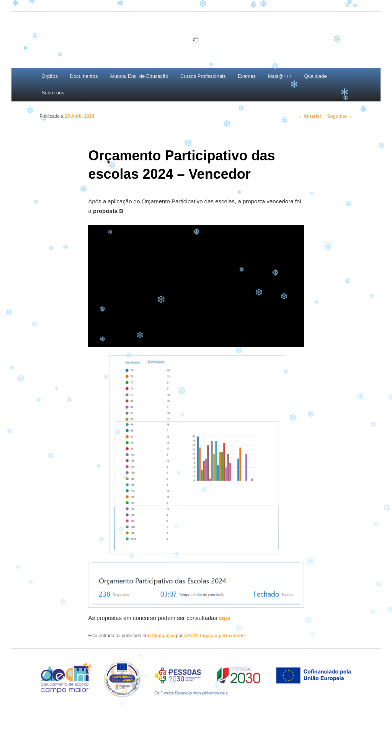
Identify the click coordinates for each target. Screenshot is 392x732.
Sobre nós (52, 93)
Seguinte (340, 116)
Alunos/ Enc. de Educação (139, 76)
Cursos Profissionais (203, 76)
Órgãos (49, 76)
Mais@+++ (280, 76)
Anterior (310, 116)
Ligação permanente (222, 635)
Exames (247, 76)
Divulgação (162, 635)
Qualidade (315, 76)
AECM (191, 635)
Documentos (84, 76)
